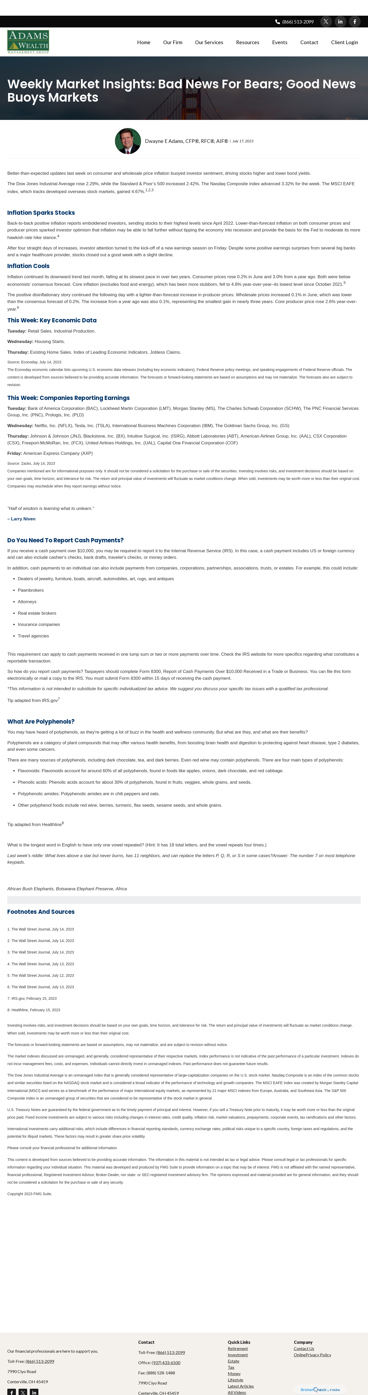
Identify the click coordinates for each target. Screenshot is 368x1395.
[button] (144, 26)
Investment (238, 1338)
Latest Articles (241, 1370)
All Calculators (241, 1382)
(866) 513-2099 (294, 6)
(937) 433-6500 (166, 1346)
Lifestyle (235, 1364)
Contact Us (304, 1332)
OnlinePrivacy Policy (312, 1338)
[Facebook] (355, 6)
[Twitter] (326, 6)
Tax (231, 1351)
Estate (233, 1345)
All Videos (237, 1376)
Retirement (238, 1332)
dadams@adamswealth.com (163, 1387)
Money (234, 1357)
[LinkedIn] (340, 6)
